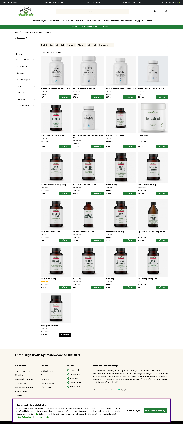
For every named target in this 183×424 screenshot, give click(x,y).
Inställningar (134, 410)
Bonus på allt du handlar (132, 2)
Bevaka (65, 334)
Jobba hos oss (47, 371)
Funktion (20, 92)
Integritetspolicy (23, 417)
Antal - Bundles (23, 105)
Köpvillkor (19, 375)
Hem (16, 32)
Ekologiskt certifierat (172, 2)
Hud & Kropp (67, 21)
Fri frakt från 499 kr (10, 2)
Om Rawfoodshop (49, 383)
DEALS (106, 21)
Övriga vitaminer (106, 45)
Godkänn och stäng (155, 410)
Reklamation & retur (24, 379)
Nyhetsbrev (74, 382)
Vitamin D (71, 45)
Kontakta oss (21, 383)
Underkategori (23, 79)
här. (37, 414)
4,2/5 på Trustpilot (93, 2)
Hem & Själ (80, 21)
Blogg (137, 21)
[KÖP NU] (65, 97)
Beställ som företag (24, 387)
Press (43, 375)
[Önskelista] (160, 11)
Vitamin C (92, 45)
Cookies (18, 395)
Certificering (46, 379)
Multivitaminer (47, 45)
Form (18, 86)
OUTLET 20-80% (94, 21)
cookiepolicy (44, 417)
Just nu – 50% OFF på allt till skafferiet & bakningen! (91, 27)
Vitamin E (81, 45)
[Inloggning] (155, 11)
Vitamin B (49, 32)
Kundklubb (73, 386)
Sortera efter (22, 60)
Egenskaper (21, 99)
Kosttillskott (54, 21)
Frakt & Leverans (22, 371)
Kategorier (21, 73)
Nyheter (115, 21)
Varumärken (126, 21)
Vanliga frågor (21, 391)
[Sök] (92, 11)
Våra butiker (46, 387)
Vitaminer (38, 32)
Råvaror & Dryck (38, 21)
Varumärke (21, 66)
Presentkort (147, 21)
